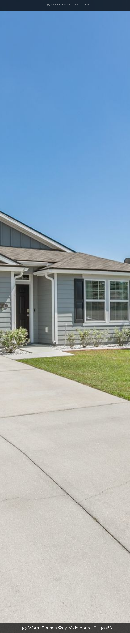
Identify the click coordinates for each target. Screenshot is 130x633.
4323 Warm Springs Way (57, 4)
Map (76, 4)
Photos (86, 4)
